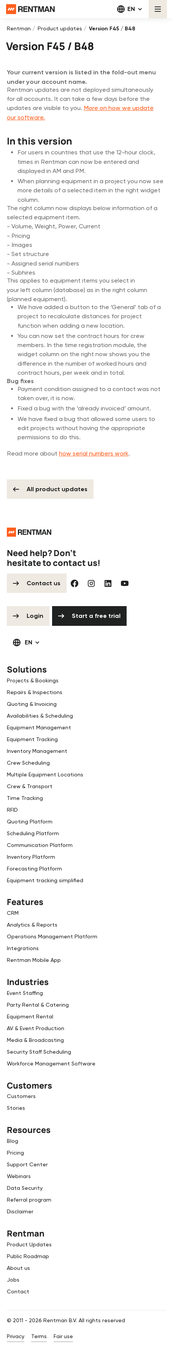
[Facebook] (74, 583)
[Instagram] (91, 583)
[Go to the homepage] (29, 532)
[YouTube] (124, 583)
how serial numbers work (94, 453)
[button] (130, 9)
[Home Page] (30, 9)
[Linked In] (108, 583)
